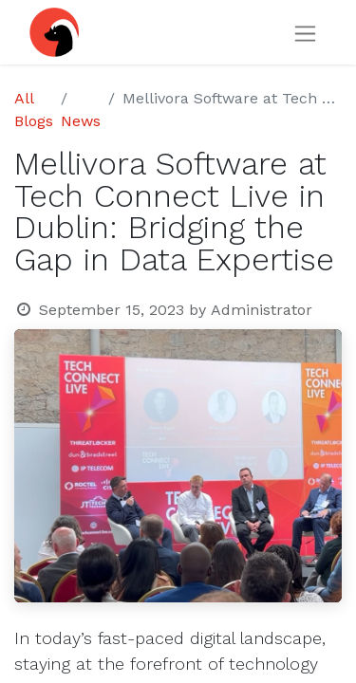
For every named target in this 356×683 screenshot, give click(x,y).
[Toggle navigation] (305, 32)
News (81, 121)
